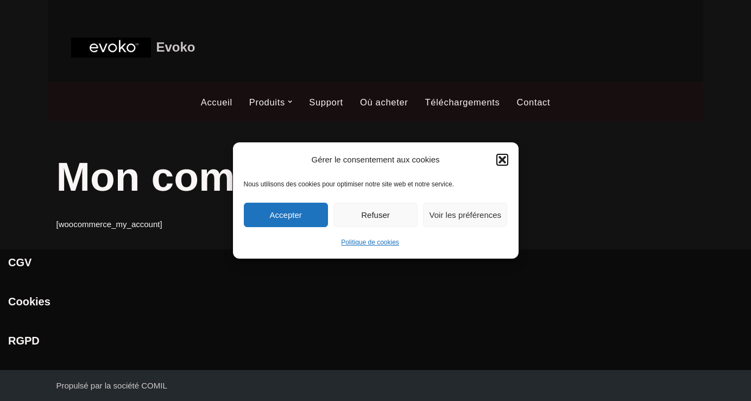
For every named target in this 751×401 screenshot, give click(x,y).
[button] (502, 159)
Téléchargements (462, 102)
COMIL (154, 385)
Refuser (375, 215)
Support (326, 102)
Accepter (286, 215)
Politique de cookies (370, 242)
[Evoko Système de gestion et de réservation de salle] (133, 47)
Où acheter (384, 102)
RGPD (24, 341)
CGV (19, 262)
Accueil (216, 102)
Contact (534, 102)
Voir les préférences (466, 215)
